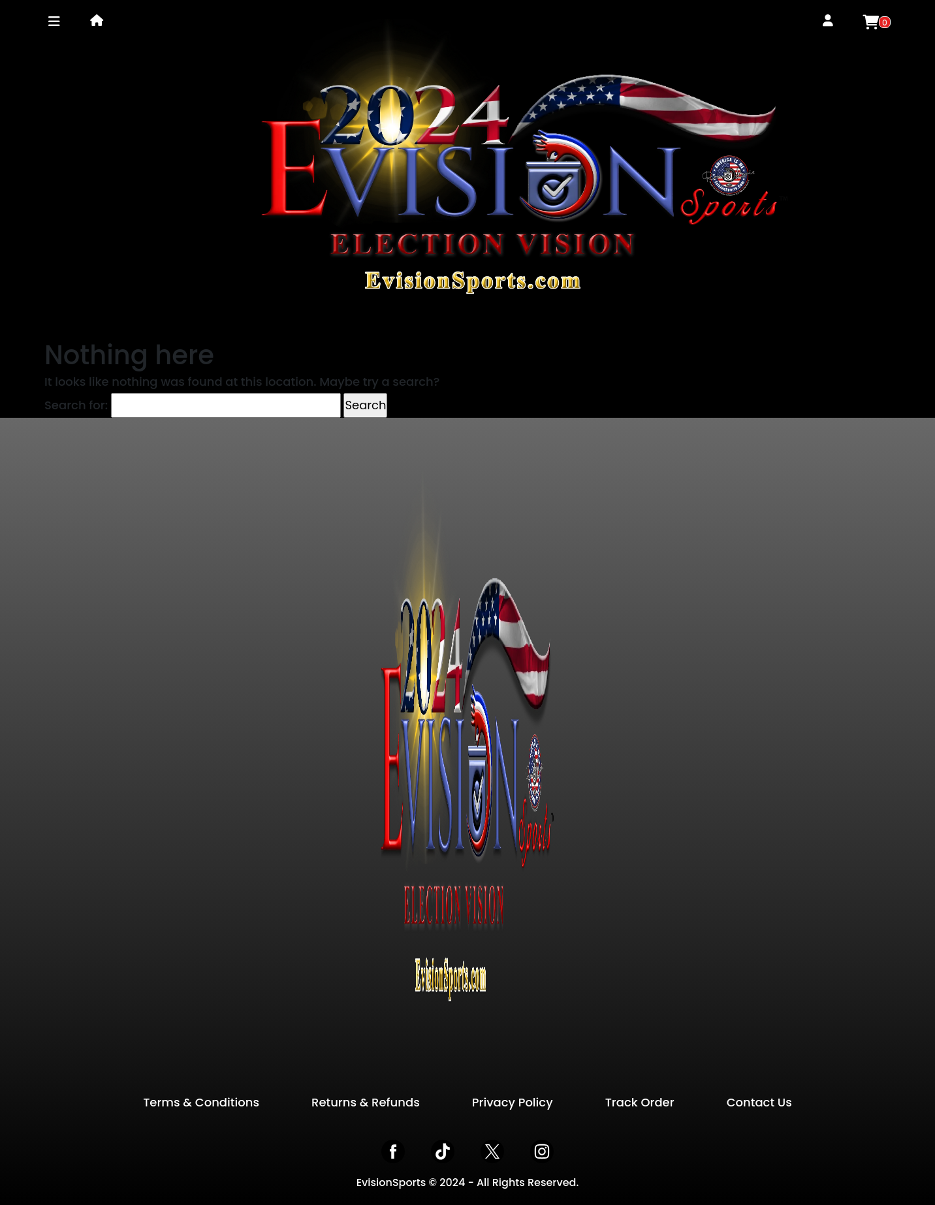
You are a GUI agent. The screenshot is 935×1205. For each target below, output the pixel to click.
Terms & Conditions (201, 1102)
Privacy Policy (512, 1102)
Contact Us (759, 1102)
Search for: (76, 405)
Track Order (639, 1102)
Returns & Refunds (365, 1102)
